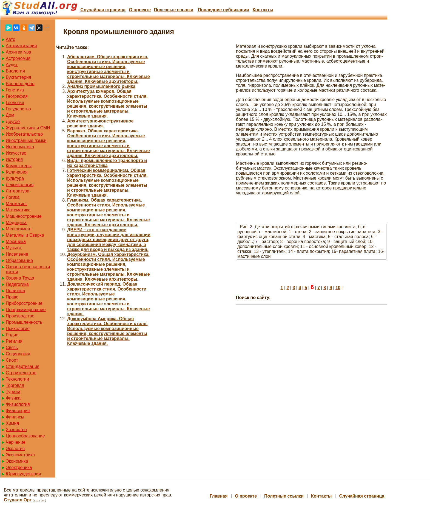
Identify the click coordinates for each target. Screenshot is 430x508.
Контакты (263, 9)
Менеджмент (19, 229)
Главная (218, 496)
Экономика (17, 461)
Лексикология (19, 184)
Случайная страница (103, 9)
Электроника (19, 467)
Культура (15, 178)
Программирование (26, 309)
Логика (12, 197)
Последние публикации (223, 9)
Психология (18, 328)
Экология (15, 448)
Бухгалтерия (18, 77)
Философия (18, 410)
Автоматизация (21, 45)
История (14, 159)
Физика (13, 398)
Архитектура (18, 52)
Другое (13, 121)
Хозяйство (16, 429)
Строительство (21, 372)
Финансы (15, 417)
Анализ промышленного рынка (101, 86)
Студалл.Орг (18, 500)
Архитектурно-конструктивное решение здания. (100, 123)
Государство (18, 109)
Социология (18, 353)
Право (12, 297)
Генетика (15, 90)
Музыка (13, 247)
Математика (18, 210)
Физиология (18, 404)
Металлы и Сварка (25, 235)
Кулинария (16, 172)
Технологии (17, 379)
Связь (12, 347)
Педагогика (17, 284)
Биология (15, 71)
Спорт (12, 360)
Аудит (12, 64)
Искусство (16, 153)
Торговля (15, 385)
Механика (16, 241)
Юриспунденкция (23, 473)
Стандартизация (22, 366)
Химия (12, 423)
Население (17, 254)
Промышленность (24, 322)
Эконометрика (20, 455)
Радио (12, 335)
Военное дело (20, 83)
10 (337, 287)
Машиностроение (24, 216)
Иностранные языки (26, 140)
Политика (15, 290)
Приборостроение (24, 303)
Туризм (13, 391)
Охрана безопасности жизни (28, 269)
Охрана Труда (20, 278)
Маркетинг (16, 203)
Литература (17, 191)
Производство (20, 316)
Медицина (16, 222)
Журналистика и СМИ (28, 127)
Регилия (14, 341)
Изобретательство (24, 134)
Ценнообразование (25, 436)
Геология (15, 102)
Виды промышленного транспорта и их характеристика (107, 163)
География (17, 96)
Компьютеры (19, 165)
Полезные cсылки (173, 9)
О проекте (140, 9)
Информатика (20, 146)
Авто (10, 39)
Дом (10, 115)
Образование (19, 260)
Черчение (15, 442)
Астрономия (18, 58)
